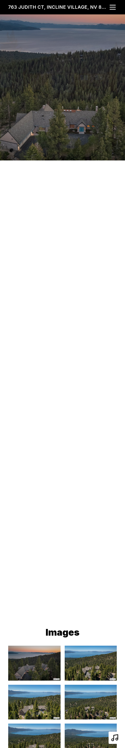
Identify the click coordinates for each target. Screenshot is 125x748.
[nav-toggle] (113, 7)
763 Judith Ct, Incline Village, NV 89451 (58, 7)
